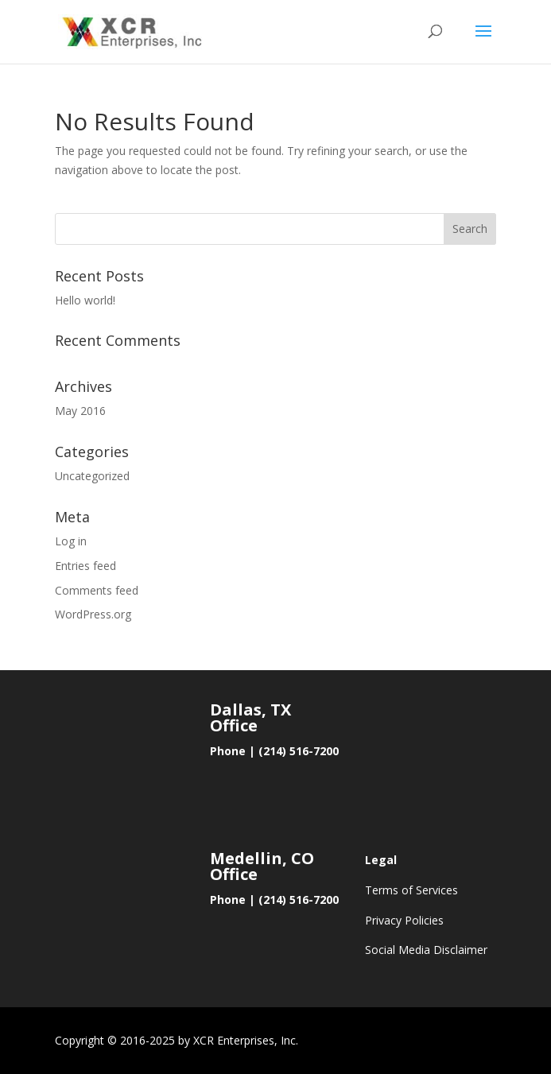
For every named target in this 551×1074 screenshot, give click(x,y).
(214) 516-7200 (298, 750)
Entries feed (85, 565)
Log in (71, 541)
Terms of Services (411, 890)
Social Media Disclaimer (426, 949)
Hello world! (85, 300)
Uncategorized (92, 475)
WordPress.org (93, 614)
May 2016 (80, 410)
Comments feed (96, 590)
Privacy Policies (404, 920)
